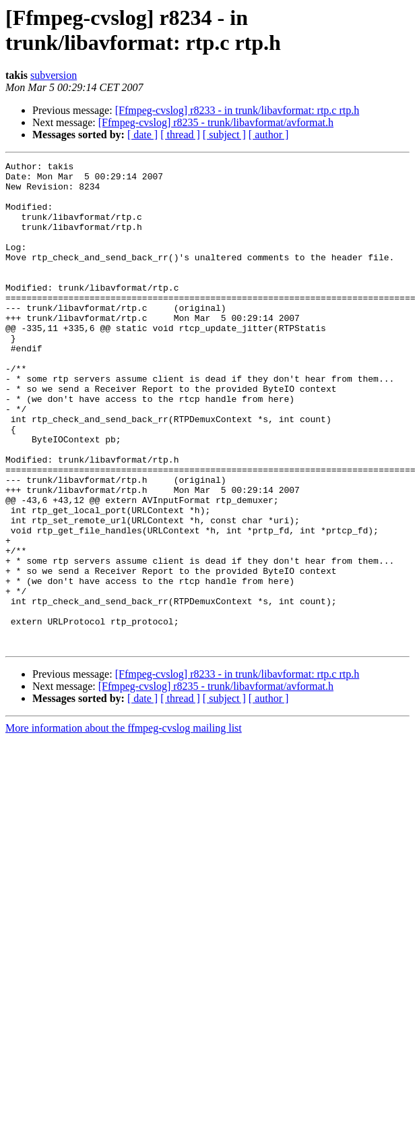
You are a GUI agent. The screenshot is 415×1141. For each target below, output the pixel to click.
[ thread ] (180, 134)
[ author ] (269, 134)
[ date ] (142, 134)
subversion (53, 75)
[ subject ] (224, 134)
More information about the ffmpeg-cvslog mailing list (123, 825)
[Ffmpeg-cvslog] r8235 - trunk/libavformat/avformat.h (215, 122)
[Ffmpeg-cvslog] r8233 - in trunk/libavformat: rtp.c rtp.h (237, 110)
